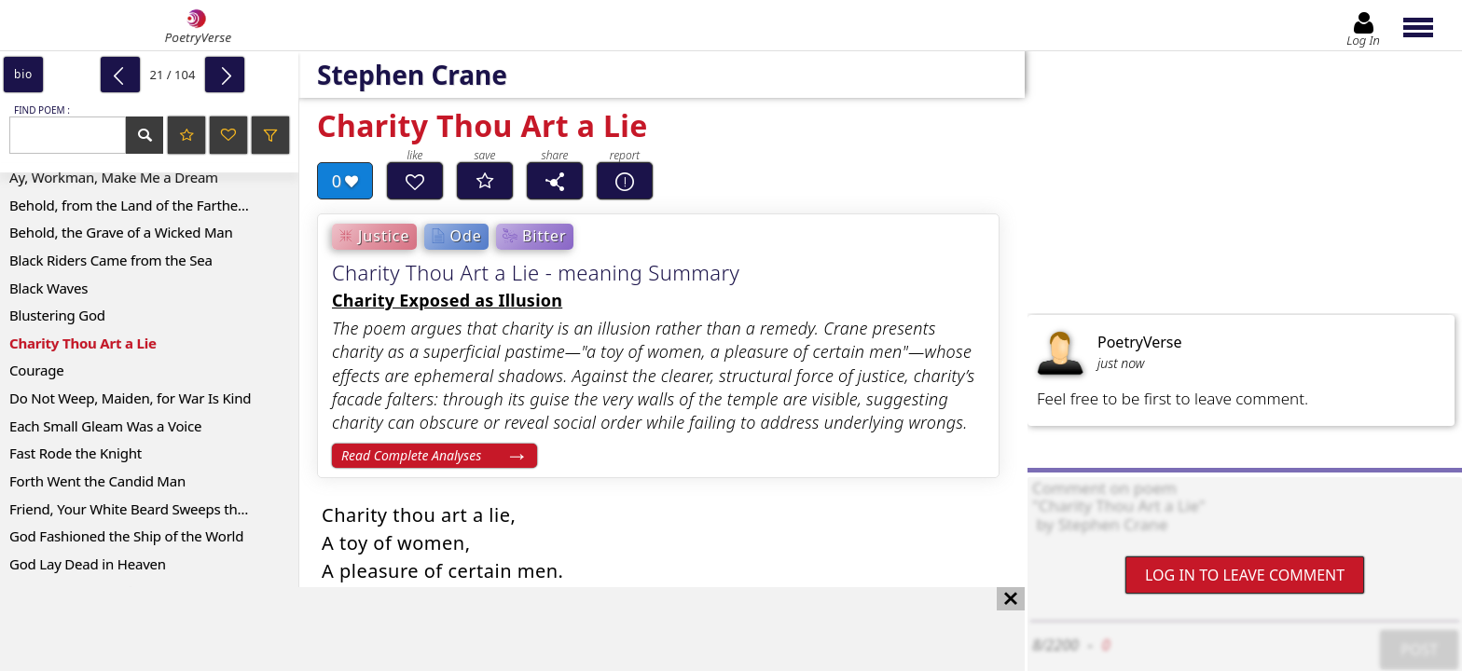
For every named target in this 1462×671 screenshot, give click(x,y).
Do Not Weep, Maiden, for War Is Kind (130, 398)
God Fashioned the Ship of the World (126, 536)
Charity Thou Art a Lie (83, 343)
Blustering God (57, 315)
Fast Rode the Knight (75, 453)
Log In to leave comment (1245, 575)
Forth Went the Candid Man (97, 481)
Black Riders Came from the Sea (111, 260)
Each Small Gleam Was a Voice (105, 426)
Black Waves (48, 288)
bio (23, 74)
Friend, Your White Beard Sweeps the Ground (153, 509)
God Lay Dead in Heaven (87, 564)
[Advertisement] (493, 629)
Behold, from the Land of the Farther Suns (143, 205)
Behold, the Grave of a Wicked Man (121, 232)
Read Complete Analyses (411, 455)
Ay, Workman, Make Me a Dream (113, 177)
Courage (36, 370)
